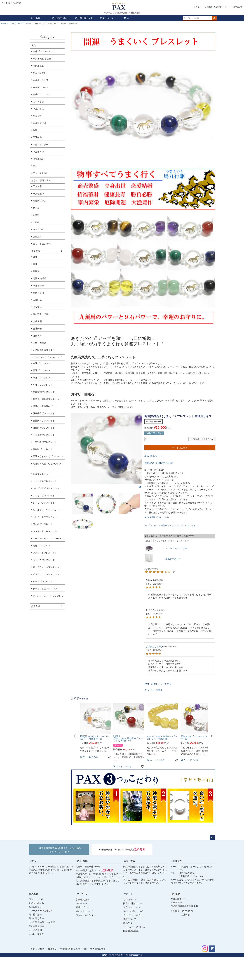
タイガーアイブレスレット (46, 488)
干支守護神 (38, 193)
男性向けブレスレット (44, 420)
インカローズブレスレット (46, 574)
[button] (74, 736)
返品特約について (153, 455)
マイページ (106, 18)
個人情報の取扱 (98, 949)
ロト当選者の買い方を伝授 (42, 922)
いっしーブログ (36, 934)
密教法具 (37, 236)
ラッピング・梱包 (132, 915)
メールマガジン (236, 7)
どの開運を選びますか (44, 350)
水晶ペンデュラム (41, 94)
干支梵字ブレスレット (44, 435)
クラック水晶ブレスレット (46, 588)
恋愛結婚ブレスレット (44, 392)
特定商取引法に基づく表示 (73, 949)
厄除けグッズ (39, 200)
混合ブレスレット (41, 545)
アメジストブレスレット (45, 553)
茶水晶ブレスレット (43, 524)
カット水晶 (38, 101)
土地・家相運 (39, 343)
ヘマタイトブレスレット (45, 531)
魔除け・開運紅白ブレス (45, 406)
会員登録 (208, 7)
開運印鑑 (37, 137)
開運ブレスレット (41, 370)
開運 (35, 264)
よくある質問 (35, 930)
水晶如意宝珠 (39, 123)
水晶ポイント (39, 151)
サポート (128, 894)
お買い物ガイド (84, 18)
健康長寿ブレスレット (44, 413)
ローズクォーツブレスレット (47, 567)
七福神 (36, 222)
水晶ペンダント (40, 73)
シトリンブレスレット (44, 502)
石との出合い (35, 906)
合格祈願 (37, 321)
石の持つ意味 (35, 914)
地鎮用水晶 (38, 65)
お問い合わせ (37, 949)
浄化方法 (127, 923)
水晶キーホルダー (41, 87)
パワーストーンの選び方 (41, 910)
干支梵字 (37, 186)
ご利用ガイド (220, 7)
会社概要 (175, 894)
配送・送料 (82, 861)
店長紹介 (186, 914)
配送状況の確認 (130, 930)
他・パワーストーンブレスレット (48, 597)
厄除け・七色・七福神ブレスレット (48, 465)
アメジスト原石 (40, 173)
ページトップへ (212, 837)
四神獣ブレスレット (43, 449)
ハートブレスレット (43, 581)
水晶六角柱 (38, 108)
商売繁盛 (37, 307)
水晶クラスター (40, 144)
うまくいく (38, 229)
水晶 (33, 45)
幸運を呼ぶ (38, 285)
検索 (214, 18)
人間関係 (37, 300)
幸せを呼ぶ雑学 (36, 926)
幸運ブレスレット (41, 377)
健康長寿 (37, 335)
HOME (3, 23)
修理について (129, 919)
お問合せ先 (176, 861)
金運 (35, 257)
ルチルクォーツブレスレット (47, 510)
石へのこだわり (36, 899)
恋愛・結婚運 (39, 278)
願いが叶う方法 (36, 918)
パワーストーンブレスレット (21, 23)
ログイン (197, 7)
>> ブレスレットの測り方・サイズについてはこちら (169, 525)
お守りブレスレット (43, 385)
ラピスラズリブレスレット (46, 517)
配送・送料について (133, 903)
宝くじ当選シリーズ (43, 243)
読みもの (33, 894)
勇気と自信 (38, 292)
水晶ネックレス (40, 80)
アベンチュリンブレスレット (47, 538)
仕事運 (36, 271)
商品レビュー (82, 907)
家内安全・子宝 (40, 314)
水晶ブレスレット (41, 51)
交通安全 (37, 328)
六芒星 (36, 208)
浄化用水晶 (38, 159)
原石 (35, 166)
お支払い (33, 861)
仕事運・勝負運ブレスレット (47, 399)
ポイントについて (84, 911)
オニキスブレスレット (44, 495)
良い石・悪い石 (36, 903)
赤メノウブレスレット (44, 560)
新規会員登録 (82, 899)
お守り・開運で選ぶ (41, 180)
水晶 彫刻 (37, 116)
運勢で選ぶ (36, 251)
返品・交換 (129, 861)
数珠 (35, 130)
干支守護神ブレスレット (45, 442)
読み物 (35, 18)
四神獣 (36, 215)
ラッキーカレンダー (86, 915)
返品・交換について (133, 911)
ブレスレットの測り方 (134, 927)
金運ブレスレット (41, 363)
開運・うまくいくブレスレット (48, 456)
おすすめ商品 (60, 18)
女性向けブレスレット (44, 427)
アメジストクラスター (176, 548)
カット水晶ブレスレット (45, 481)
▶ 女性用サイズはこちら (156, 517)
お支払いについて (132, 907)
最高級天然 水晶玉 (42, 58)
